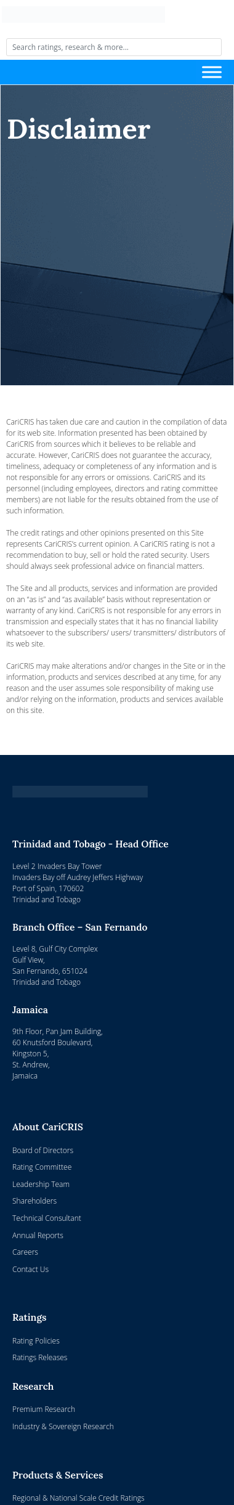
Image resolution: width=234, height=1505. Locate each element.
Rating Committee (41, 1167)
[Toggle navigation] (104, 72)
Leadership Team (41, 1184)
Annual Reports (37, 1235)
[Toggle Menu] (212, 72)
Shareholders (34, 1201)
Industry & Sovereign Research (63, 1426)
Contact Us (30, 1269)
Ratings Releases (39, 1357)
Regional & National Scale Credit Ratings (78, 1498)
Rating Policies (36, 1341)
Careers (25, 1252)
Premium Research (43, 1409)
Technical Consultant (46, 1218)
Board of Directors (42, 1150)
